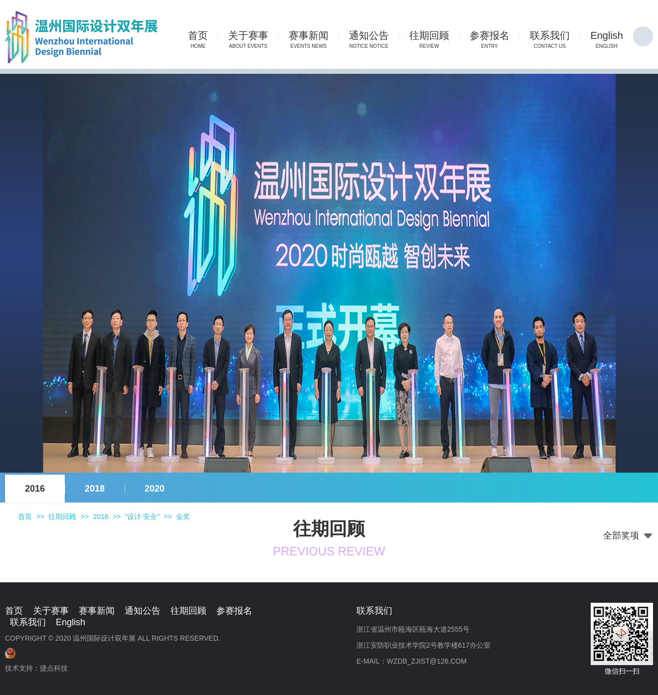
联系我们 (28, 622)
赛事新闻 (97, 611)
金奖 (183, 517)
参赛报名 (234, 611)
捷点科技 (54, 668)
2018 (95, 489)
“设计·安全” (142, 517)
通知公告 (143, 611)
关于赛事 (51, 611)
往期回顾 (62, 517)
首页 (25, 517)
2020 (154, 489)
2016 (35, 489)
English (70, 622)
